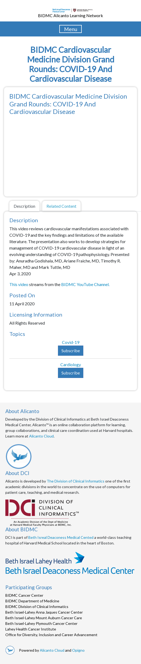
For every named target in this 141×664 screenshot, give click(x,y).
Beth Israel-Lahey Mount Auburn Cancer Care (43, 617)
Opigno (78, 650)
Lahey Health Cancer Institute (30, 629)
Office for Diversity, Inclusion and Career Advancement (51, 634)
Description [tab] (24, 206)
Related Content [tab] (61, 206)
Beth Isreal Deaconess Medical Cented (60, 537)
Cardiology (70, 364)
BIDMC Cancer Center (24, 595)
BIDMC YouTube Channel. (85, 284)
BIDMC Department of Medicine (32, 601)
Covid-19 (70, 342)
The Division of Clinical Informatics (75, 481)
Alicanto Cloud (41, 436)
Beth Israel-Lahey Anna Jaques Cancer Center (44, 612)
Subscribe (70, 350)
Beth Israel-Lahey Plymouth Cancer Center (41, 623)
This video (19, 284)
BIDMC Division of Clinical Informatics (36, 606)
